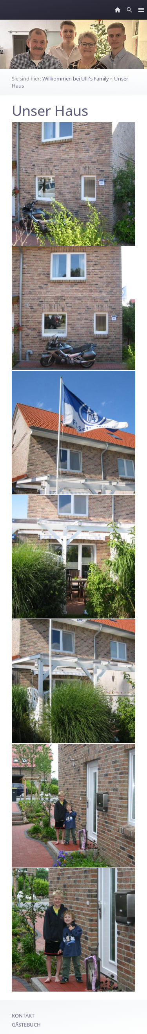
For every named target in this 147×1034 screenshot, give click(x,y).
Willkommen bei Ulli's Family (75, 78)
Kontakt (23, 1015)
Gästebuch (26, 1024)
